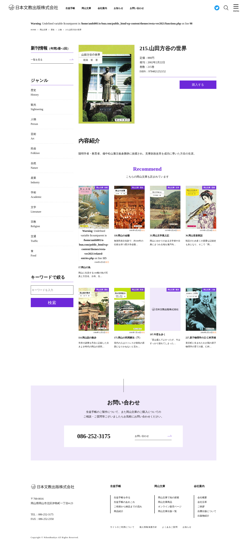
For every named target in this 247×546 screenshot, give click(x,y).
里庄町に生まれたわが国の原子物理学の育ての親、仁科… (201, 345)
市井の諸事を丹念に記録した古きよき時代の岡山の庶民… (93, 345)
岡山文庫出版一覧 (167, 511)
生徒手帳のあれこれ (124, 502)
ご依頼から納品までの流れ (128, 506)
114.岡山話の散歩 (87, 337)
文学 (36, 209)
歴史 (35, 92)
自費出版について (206, 511)
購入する (198, 84)
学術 (36, 194)
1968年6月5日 (101, 262)
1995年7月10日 (137, 332)
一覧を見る (36, 59)
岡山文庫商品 (165, 502)
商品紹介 (118, 511)
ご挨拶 (201, 506)
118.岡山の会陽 (122, 235)
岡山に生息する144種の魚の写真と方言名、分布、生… (93, 275)
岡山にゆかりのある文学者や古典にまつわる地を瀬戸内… (165, 243)
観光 (37, 107)
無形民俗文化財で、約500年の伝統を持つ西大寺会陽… (128, 243)
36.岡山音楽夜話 (194, 235)
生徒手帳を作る (122, 497)
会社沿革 (202, 502)
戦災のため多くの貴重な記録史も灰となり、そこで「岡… (201, 243)
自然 (34, 165)
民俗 (35, 150)
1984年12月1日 (101, 332)
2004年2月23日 (208, 332)
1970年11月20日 (208, 230)
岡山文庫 (86, 8)
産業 (35, 180)
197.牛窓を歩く (158, 334)
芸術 (33, 136)
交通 (34, 238)
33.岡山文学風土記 (159, 235)
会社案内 (102, 8)
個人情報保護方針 (148, 527)
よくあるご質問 (169, 527)
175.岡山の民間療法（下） (127, 337)
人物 (34, 121)
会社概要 (202, 497)
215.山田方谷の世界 (163, 48)
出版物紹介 (203, 516)
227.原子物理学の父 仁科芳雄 (201, 337)
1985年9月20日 (137, 230)
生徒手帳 (70, 8)
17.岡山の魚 (84, 267)
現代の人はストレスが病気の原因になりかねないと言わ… (129, 345)
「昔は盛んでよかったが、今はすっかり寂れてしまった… (165, 342)
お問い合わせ (137, 8)
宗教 (35, 224)
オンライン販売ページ (169, 506)
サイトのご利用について (122, 527)
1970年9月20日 (173, 230)
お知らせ (118, 8)
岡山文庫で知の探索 (168, 497)
